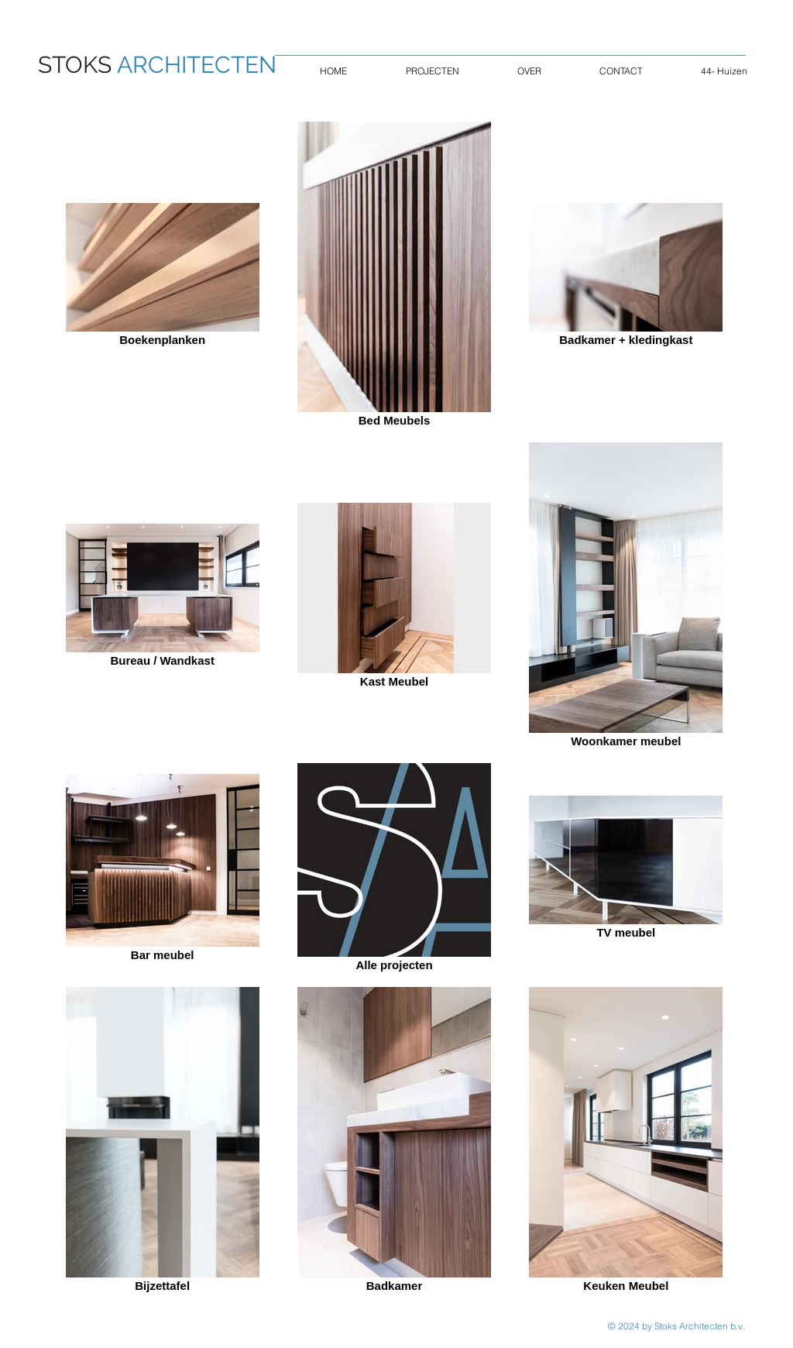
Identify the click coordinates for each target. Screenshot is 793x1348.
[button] (432, 71)
